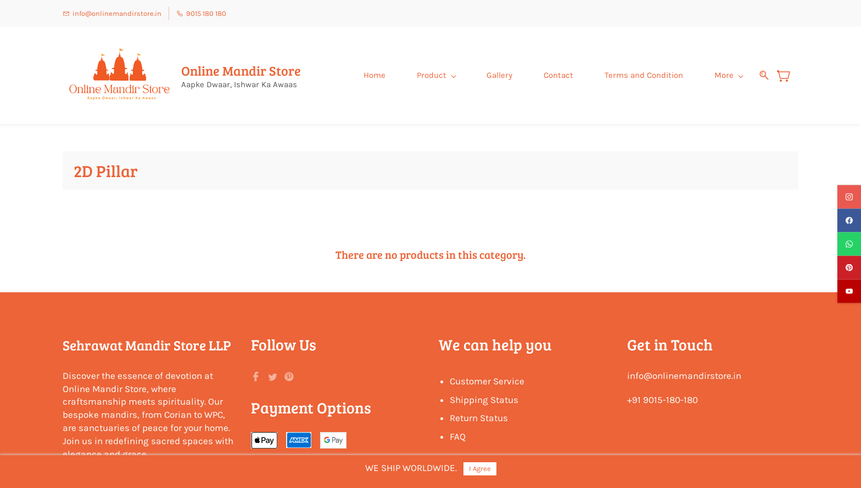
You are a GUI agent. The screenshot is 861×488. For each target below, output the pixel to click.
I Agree (480, 468)
